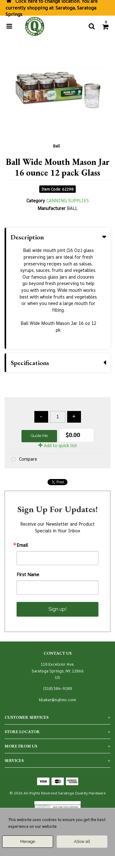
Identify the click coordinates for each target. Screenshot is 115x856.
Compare (23, 459)
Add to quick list (57, 445)
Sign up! (57, 609)
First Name (28, 575)
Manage (27, 841)
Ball (56, 146)
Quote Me (39, 435)
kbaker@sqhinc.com (57, 699)
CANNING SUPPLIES (67, 201)
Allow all (82, 841)
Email (22, 545)
